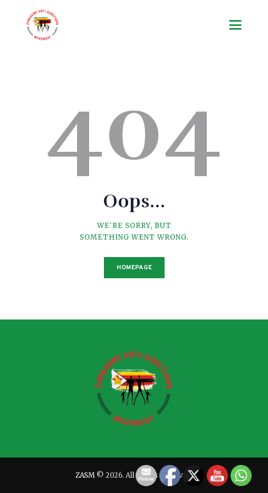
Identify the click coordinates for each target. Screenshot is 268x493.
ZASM (85, 475)
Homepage (134, 267)
